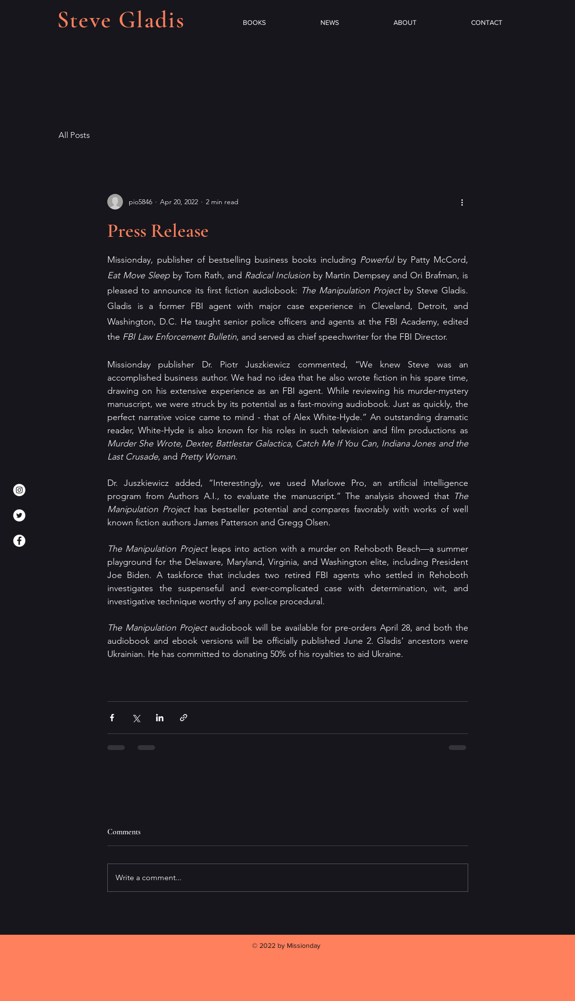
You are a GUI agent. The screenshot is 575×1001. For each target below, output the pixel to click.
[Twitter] (19, 515)
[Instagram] (19, 490)
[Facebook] (19, 541)
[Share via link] (183, 717)
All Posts (74, 135)
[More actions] (462, 202)
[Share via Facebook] (112, 717)
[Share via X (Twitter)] (135, 717)
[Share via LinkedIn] (159, 717)
